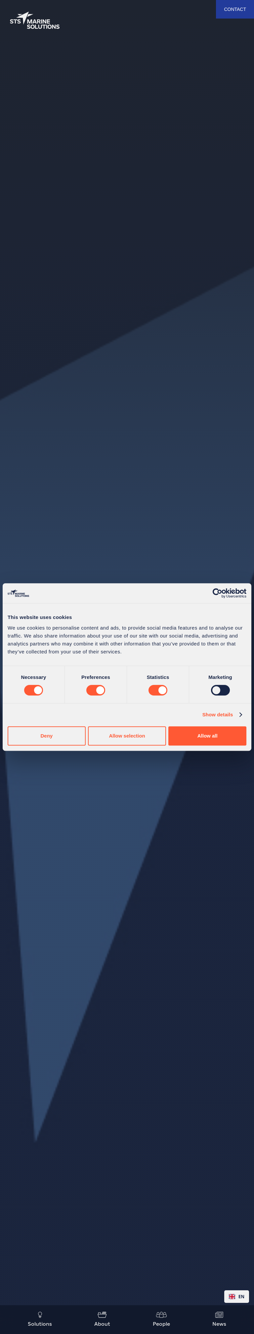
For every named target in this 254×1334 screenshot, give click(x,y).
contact (235, 9)
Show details (217, 714)
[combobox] (236, 1296)
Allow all (207, 736)
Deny (46, 736)
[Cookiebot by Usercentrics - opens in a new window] (217, 593)
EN (236, 1297)
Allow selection (127, 736)
